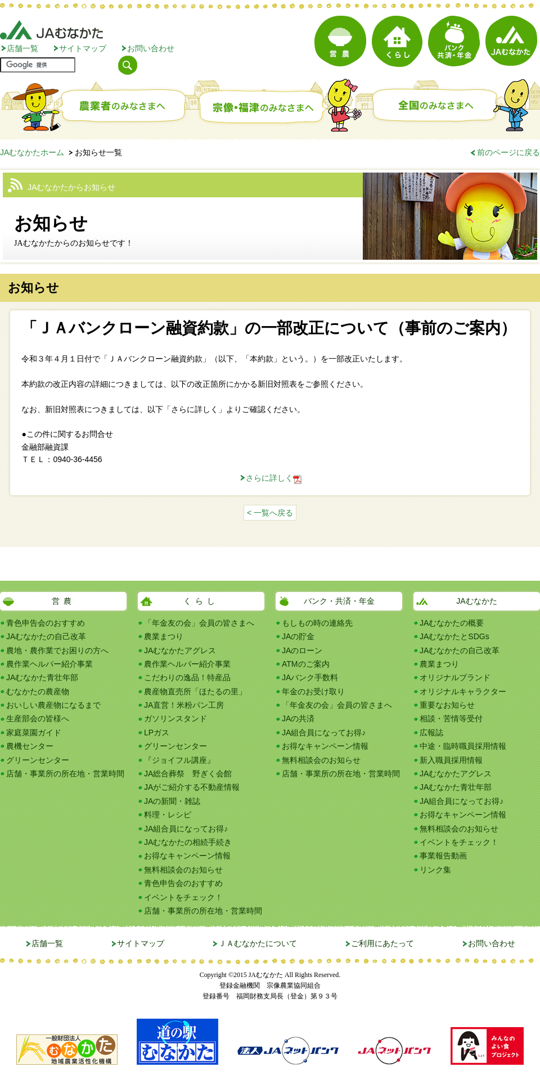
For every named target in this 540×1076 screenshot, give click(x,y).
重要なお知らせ (447, 704)
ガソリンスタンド (175, 718)
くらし (201, 600)
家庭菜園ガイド (33, 732)
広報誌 (431, 732)
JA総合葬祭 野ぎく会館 (188, 773)
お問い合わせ (150, 48)
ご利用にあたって (382, 943)
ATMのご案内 (306, 663)
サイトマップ (82, 48)
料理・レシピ (167, 814)
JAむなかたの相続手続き (188, 842)
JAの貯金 (298, 636)
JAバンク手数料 (310, 677)
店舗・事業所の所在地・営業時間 (65, 773)
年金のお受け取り (313, 691)
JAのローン (302, 650)
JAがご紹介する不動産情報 (192, 787)
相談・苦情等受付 (451, 718)
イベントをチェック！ (183, 897)
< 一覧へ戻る (270, 512)
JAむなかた (476, 600)
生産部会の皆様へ (37, 718)
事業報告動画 (443, 855)
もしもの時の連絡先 (317, 622)
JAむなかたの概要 (452, 622)
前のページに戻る (508, 152)
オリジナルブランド (455, 677)
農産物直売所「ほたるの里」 (195, 691)
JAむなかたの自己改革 (46, 636)
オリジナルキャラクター (463, 691)
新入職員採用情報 (451, 760)
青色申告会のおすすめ (45, 622)
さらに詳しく (269, 477)
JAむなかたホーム (32, 152)
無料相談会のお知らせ (183, 869)
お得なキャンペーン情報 (187, 855)
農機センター (29, 746)
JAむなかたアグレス (180, 650)
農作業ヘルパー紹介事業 (49, 663)
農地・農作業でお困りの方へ (57, 650)
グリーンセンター (37, 760)
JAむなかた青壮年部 (42, 677)
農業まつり (163, 636)
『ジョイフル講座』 (179, 760)
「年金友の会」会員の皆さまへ (199, 622)
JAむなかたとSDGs (454, 636)
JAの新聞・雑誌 (172, 801)
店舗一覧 (22, 48)
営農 (63, 600)
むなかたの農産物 (37, 691)
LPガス (156, 732)
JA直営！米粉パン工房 (184, 704)
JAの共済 (298, 718)
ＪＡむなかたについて (257, 943)
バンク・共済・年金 (339, 600)
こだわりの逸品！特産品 (187, 677)
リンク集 (435, 869)
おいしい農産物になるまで (53, 704)
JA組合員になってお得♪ (186, 828)
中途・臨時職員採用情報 (463, 746)
